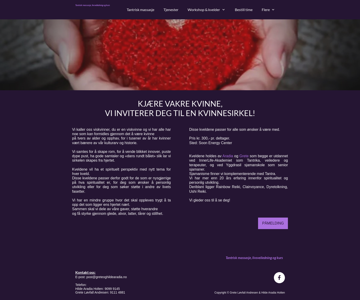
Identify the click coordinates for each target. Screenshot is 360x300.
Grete (244, 156)
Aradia (228, 156)
